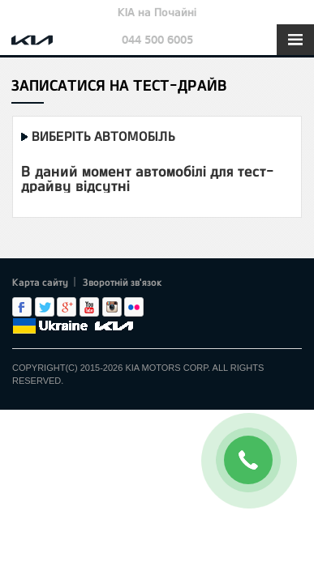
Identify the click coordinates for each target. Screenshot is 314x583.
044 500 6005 (157, 39)
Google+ (66, 307)
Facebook (22, 307)
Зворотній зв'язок (122, 281)
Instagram (112, 307)
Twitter (44, 307)
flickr (134, 307)
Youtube (89, 307)
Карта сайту (40, 281)
